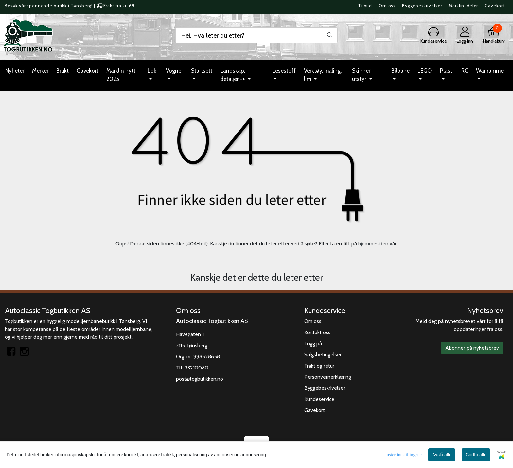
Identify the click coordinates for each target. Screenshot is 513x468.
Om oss (387, 5)
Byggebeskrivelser (422, 5)
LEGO (424, 70)
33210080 (196, 368)
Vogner (174, 70)
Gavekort (495, 5)
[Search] (256, 35)
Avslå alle (441, 454)
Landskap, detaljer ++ (233, 74)
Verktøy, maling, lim (323, 74)
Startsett (201, 70)
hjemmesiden (373, 244)
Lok (152, 70)
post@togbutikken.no (199, 379)
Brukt (62, 70)
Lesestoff (284, 70)
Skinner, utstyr (361, 74)
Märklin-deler (463, 5)
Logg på (313, 343)
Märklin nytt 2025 (120, 74)
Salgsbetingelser (323, 354)
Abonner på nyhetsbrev (472, 348)
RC (464, 70)
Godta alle (476, 454)
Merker (40, 70)
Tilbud (365, 5)
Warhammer (490, 70)
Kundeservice (319, 399)
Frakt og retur (319, 366)
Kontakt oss (317, 332)
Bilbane (400, 70)
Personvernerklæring (327, 377)
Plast (446, 70)
